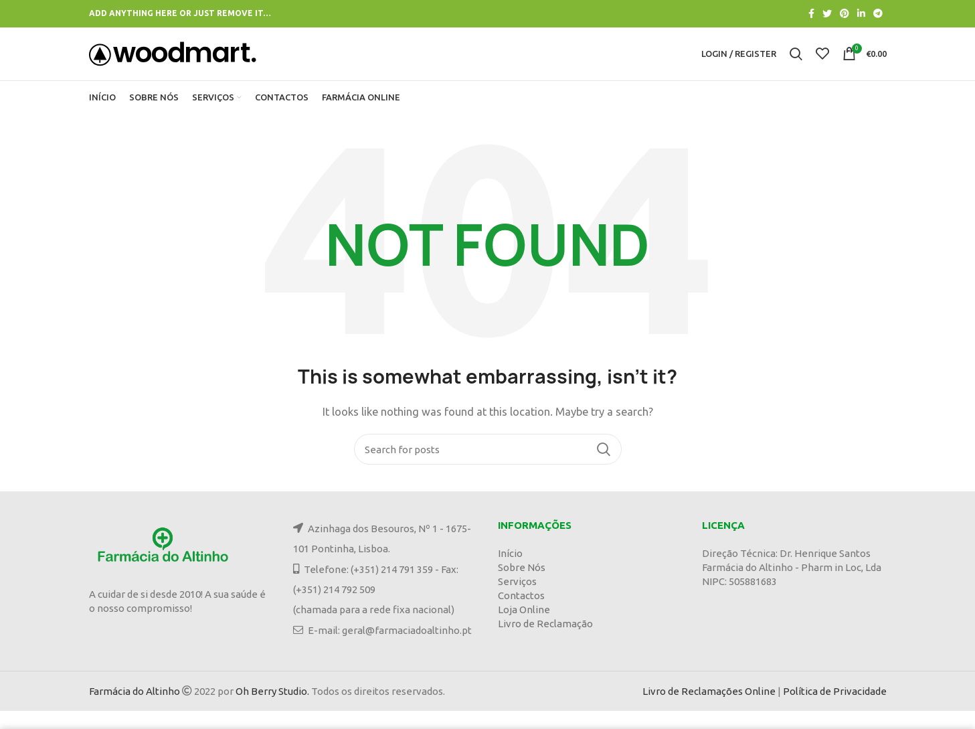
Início (510, 571)
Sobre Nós (521, 585)
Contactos (521, 613)
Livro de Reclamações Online (709, 708)
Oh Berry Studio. (272, 709)
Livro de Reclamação (545, 641)
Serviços (517, 599)
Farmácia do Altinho (134, 709)
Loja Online (524, 627)
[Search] (488, 467)
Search (603, 467)
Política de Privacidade (835, 708)
